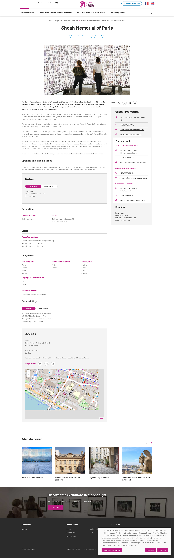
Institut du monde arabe (32, 477)
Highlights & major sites (71, 20)
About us (40, 3)
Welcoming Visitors (118, 12)
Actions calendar (30, 3)
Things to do (58, 20)
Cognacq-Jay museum (99, 477)
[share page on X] (135, 103)
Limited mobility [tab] (43, 308)
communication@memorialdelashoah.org (133, 178)
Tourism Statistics (27, 12)
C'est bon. (162, 550)
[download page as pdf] (124, 103)
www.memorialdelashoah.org (130, 134)
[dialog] (134, 541)
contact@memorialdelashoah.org (132, 130)
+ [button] (28, 371)
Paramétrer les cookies (112, 550)
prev (147, 443)
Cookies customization (89, 549)
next (150, 443)
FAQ (56, 3)
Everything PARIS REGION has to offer (91, 12)
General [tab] (28, 308)
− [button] (28, 375)
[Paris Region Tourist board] (87, 4)
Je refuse (150, 550)
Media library (71, 536)
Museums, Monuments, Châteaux (90, 20)
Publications (49, 3)
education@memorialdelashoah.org (133, 200)
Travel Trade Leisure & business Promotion (55, 12)
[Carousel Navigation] (148, 443)
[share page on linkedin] (130, 103)
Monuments (105, 20)
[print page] (119, 103)
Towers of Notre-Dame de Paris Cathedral (136, 478)
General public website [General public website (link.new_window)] (132, 3)
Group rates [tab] (33, 186)
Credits (78, 549)
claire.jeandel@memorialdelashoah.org (134, 163)
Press (21, 3)
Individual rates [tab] (48, 186)
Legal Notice (70, 549)
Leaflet (101, 418)
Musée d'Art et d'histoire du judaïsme (67, 478)
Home (50, 20)
